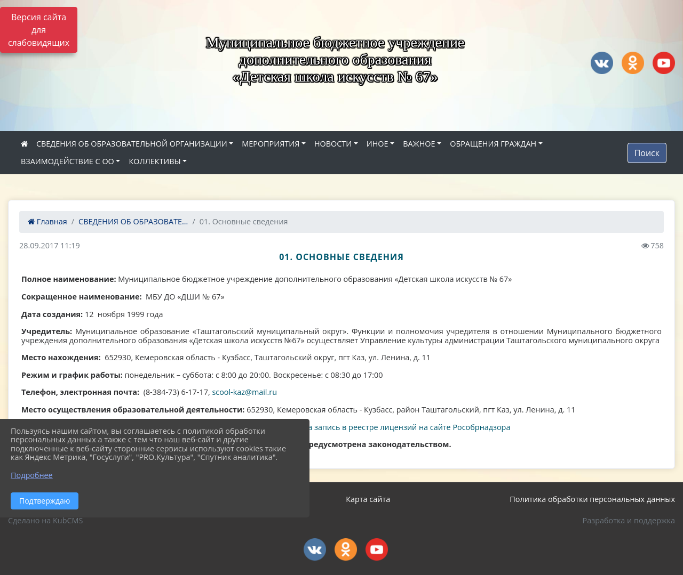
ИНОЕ (377, 144)
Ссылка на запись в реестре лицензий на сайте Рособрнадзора (392, 427)
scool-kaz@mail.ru (244, 392)
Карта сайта (368, 499)
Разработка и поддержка (629, 520)
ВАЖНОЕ (419, 144)
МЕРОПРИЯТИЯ (270, 144)
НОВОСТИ (333, 144)
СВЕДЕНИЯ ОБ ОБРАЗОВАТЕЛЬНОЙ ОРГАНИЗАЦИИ (131, 144)
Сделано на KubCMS (45, 520)
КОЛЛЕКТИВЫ (154, 161)
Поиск (647, 153)
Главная (47, 221)
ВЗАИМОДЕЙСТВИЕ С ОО (67, 161)
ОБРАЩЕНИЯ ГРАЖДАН (493, 144)
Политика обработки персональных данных (592, 499)
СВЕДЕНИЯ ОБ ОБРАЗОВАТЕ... (133, 221)
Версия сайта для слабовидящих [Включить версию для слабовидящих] (38, 29)
